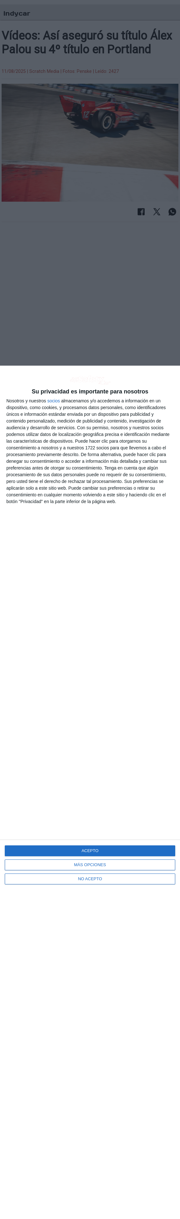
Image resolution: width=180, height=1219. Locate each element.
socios (53, 401)
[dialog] (90, 792)
